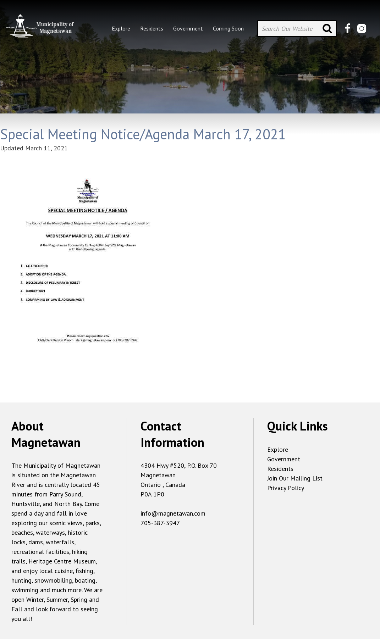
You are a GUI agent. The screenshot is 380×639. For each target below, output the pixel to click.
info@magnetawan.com (173, 513)
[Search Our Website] (297, 28)
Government (283, 459)
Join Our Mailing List (295, 478)
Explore (277, 449)
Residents (280, 469)
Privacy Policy (285, 488)
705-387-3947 (160, 523)
